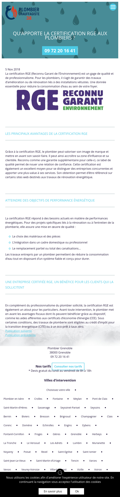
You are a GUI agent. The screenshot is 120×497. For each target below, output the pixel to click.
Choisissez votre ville (58, 390)
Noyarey (8, 451)
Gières (56, 434)
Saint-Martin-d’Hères (15, 407)
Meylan (77, 398)
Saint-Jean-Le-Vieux (15, 460)
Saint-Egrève (65, 451)
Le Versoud (33, 443)
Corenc (8, 425)
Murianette (98, 443)
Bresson (44, 416)
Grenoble (76, 434)
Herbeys (96, 434)
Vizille (80, 469)
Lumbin (77, 443)
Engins (68, 425)
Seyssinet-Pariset (70, 407)
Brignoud (65, 416)
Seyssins (95, 407)
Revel (44, 451)
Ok (77, 491)
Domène (27, 425)
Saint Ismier (89, 451)
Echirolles (48, 425)
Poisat (27, 451)
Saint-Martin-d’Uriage (48, 460)
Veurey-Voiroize (30, 469)
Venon (7, 469)
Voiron (98, 469)
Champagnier (89, 416)
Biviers (25, 416)
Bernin (7, 416)
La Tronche (10, 443)
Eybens (86, 425)
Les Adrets (56, 443)
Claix (110, 416)
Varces (93, 460)
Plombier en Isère (14, 398)
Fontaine (58, 398)
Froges (38, 434)
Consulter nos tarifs (68, 366)
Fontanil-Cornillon (14, 434)
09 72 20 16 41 (60, 50)
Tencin (75, 460)
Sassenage (44, 407)
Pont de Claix (99, 398)
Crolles (38, 398)
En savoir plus (53, 491)
